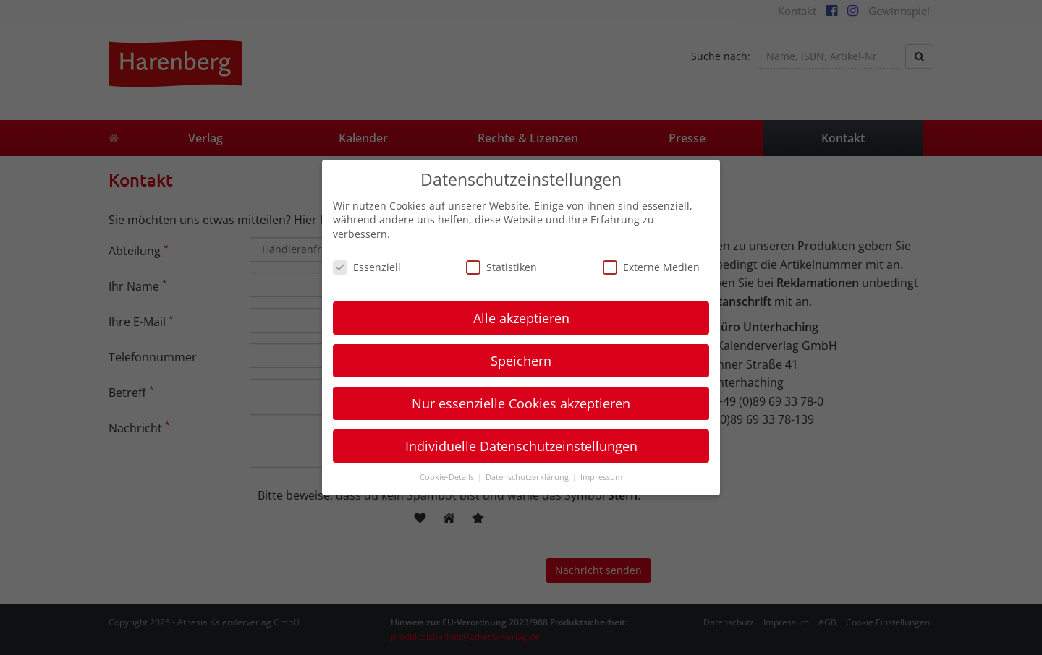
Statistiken (501, 267)
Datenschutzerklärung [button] (528, 477)
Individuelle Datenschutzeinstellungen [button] (521, 446)
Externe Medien (651, 267)
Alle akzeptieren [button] (521, 318)
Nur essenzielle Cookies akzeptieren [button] (521, 403)
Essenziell (367, 267)
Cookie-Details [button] (448, 477)
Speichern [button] (521, 360)
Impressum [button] (601, 477)
